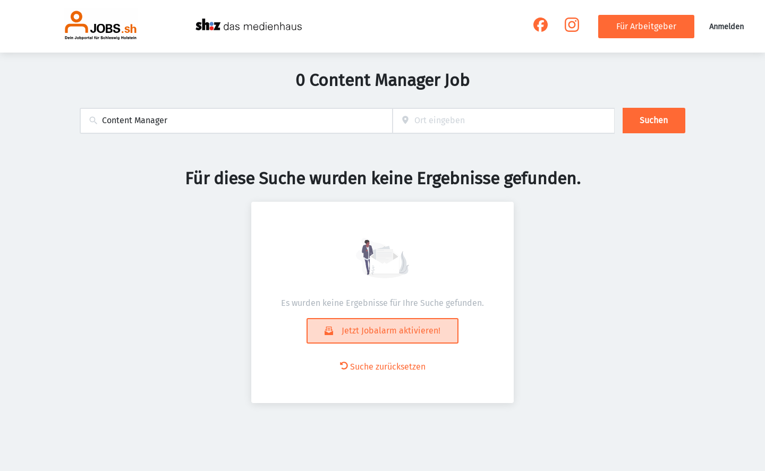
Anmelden (726, 26)
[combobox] (236, 121)
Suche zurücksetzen (383, 367)
